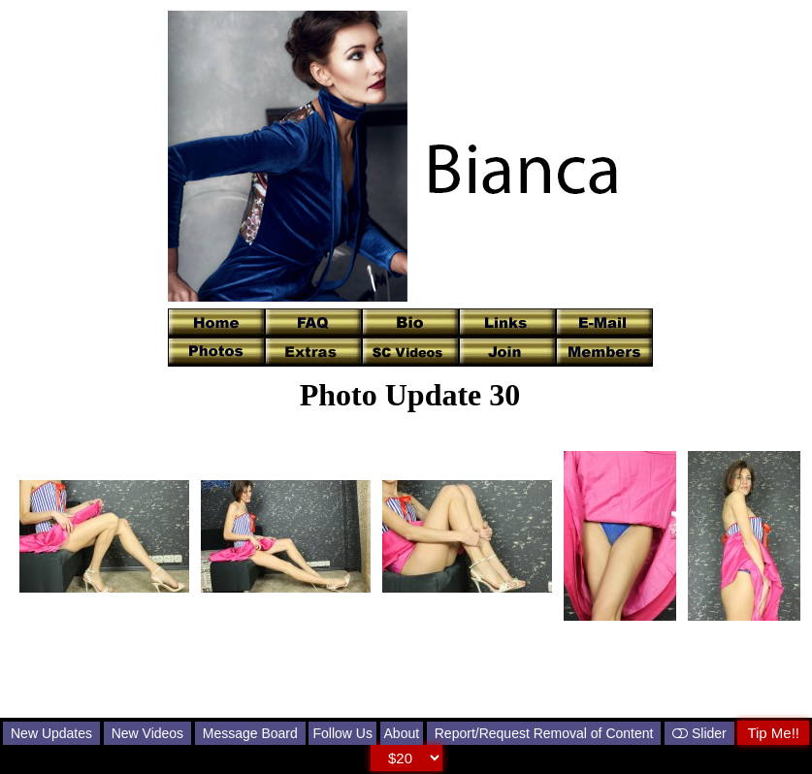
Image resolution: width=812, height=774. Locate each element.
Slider (699, 733)
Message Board (250, 733)
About (402, 733)
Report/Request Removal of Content (544, 733)
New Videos (147, 733)
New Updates (51, 733)
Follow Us (342, 733)
